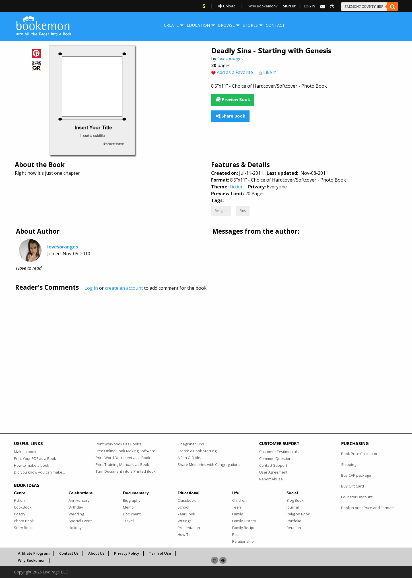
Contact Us (69, 553)
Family (237, 514)
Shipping (348, 464)
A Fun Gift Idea (190, 457)
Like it (269, 72)
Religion (221, 210)
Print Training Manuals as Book (122, 464)
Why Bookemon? (262, 6)
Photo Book (24, 520)
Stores (250, 25)
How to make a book (31, 465)
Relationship (243, 541)
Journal (293, 507)
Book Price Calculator (359, 453)
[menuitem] (171, 25)
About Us (96, 553)
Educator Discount (356, 496)
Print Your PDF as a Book (35, 458)
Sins (243, 210)
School (183, 507)
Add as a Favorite (235, 72)
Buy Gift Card (352, 486)
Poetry (19, 514)
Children (239, 500)
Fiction (237, 187)
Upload (227, 6)
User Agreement (273, 472)
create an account (124, 288)
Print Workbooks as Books (118, 444)
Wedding (76, 514)
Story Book (23, 527)
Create (171, 25)
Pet (235, 534)
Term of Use (160, 553)
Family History (244, 520)
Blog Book (295, 500)
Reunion (294, 527)
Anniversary (79, 500)
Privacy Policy (126, 553)
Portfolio (294, 520)
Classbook (187, 500)
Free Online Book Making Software (125, 450)
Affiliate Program (34, 553)
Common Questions (276, 458)
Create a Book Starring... (198, 450)
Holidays (76, 527)
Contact (275, 25)
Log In (309, 6)
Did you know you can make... (39, 472)
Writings (184, 520)
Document (132, 514)
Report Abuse (271, 479)
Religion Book (298, 514)
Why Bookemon (32, 560)
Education (198, 25)
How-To (184, 534)
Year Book (186, 514)
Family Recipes (245, 527)
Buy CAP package (356, 475)
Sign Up (289, 6)
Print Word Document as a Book (123, 457)
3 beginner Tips (191, 444)
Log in (91, 288)
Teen (236, 507)
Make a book (25, 451)
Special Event (80, 520)
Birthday (76, 507)
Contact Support (273, 465)
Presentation (189, 527)
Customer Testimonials (279, 451)
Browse (226, 25)
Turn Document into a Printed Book (126, 471)
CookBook (23, 507)
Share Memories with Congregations (209, 464)
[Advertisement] (184, 350)
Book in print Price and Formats (368, 507)
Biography (132, 500)
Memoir (129, 507)
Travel (128, 520)
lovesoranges (230, 58)
